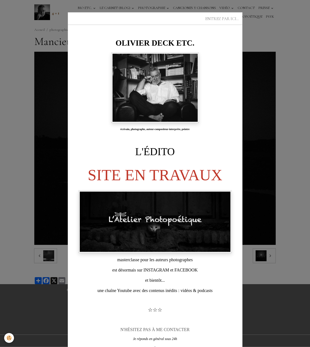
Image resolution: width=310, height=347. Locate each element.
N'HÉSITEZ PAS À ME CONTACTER (155, 329)
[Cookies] (9, 338)
